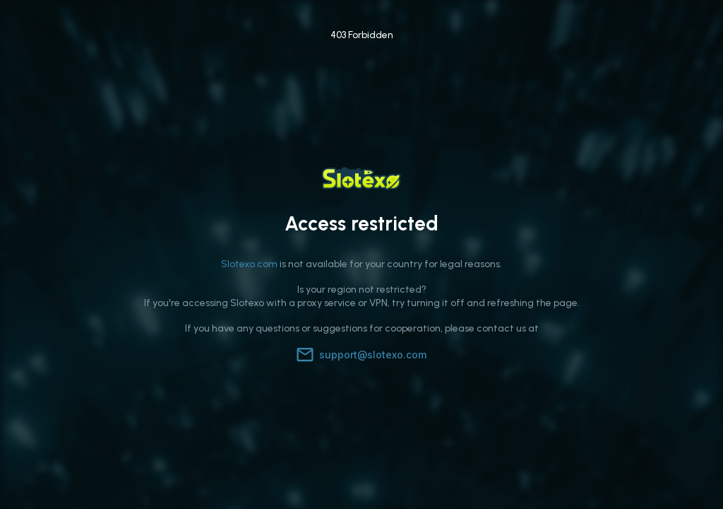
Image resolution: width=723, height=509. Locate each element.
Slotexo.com (249, 264)
